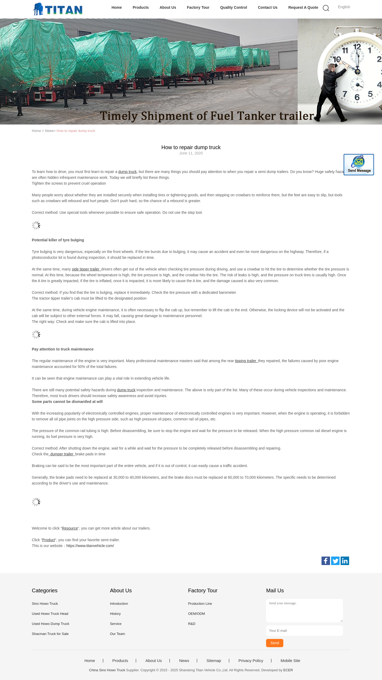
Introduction (119, 604)
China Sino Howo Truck (107, 670)
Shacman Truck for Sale (50, 634)
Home (116, 7)
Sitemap (213, 661)
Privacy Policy (250, 661)
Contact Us (267, 7)
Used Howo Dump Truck (50, 624)
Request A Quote (303, 7)
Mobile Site (290, 661)
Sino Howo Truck (45, 604)
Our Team (117, 634)
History (115, 614)
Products (141, 7)
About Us (168, 7)
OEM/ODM (196, 614)
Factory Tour (198, 7)
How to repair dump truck (76, 131)
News (184, 661)
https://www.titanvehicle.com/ (90, 546)
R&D (191, 624)
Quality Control (233, 7)
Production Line (200, 604)
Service (115, 624)
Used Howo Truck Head (50, 614)
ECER (288, 670)
